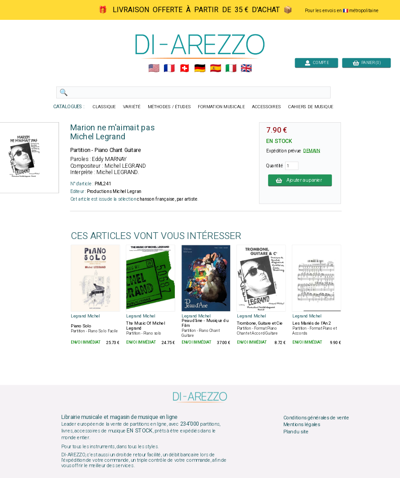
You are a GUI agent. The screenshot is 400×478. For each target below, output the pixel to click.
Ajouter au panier (300, 180)
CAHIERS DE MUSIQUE (310, 107)
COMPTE (317, 62)
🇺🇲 (153, 68)
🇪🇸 (215, 68)
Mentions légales (301, 424)
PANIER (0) (367, 62)
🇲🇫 (169, 68)
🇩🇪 (199, 68)
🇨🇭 (184, 68)
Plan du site (296, 432)
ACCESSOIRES (266, 107)
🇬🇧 (246, 68)
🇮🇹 (230, 68)
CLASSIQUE (104, 107)
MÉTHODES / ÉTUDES (169, 107)
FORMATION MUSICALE (221, 107)
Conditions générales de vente (316, 417)
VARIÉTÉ (132, 107)
